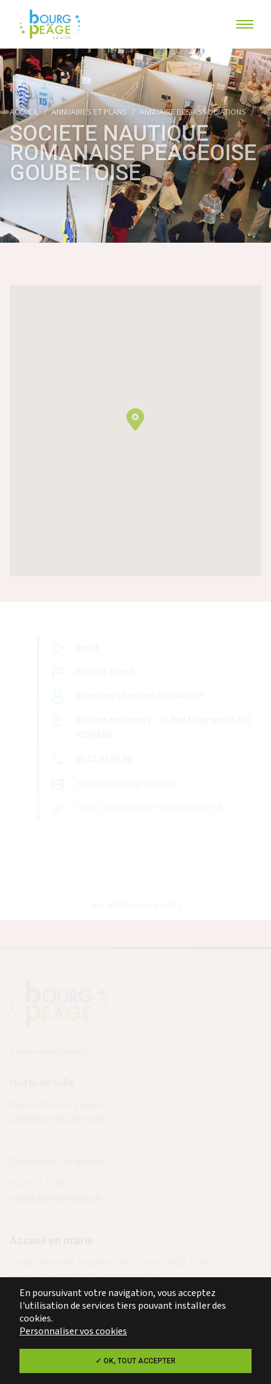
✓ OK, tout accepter (135, 1361)
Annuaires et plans (89, 112)
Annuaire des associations (193, 112)
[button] (135, 426)
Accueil (24, 112)
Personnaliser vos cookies (73, 1331)
